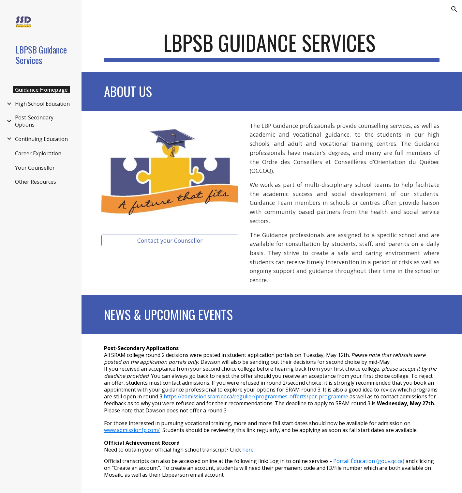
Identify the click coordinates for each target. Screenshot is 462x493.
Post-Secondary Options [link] (34, 121)
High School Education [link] (42, 103)
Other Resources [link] (35, 181)
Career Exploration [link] (38, 153)
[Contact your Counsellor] (170, 240)
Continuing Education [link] (41, 139)
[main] (271, 45)
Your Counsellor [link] (35, 167)
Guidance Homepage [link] (41, 89)
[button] (454, 9)
